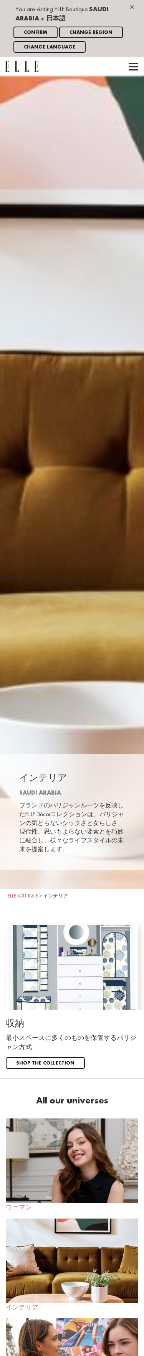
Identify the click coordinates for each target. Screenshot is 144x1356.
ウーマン (72, 1164)
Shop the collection (45, 1063)
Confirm (35, 32)
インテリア (72, 1265)
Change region (91, 32)
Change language (49, 47)
